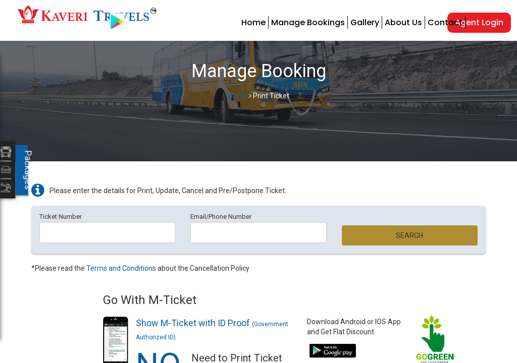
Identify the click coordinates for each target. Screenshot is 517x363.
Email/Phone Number (220, 216)
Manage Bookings (308, 22)
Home (253, 22)
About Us (403, 22)
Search (409, 235)
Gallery (364, 22)
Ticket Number (60, 216)
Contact (445, 22)
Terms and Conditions (121, 268)
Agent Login (479, 22)
